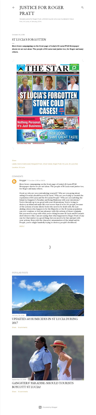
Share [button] (14, 160)
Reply (22, 226)
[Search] (82, 7)
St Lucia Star (73, 164)
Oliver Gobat (47, 164)
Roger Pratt (57, 164)
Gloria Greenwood (23, 164)
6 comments (22, 327)
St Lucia (65, 164)
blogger (23, 180)
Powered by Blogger (48, 407)
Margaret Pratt (36, 164)
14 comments (23, 391)
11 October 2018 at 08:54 (36, 180)
